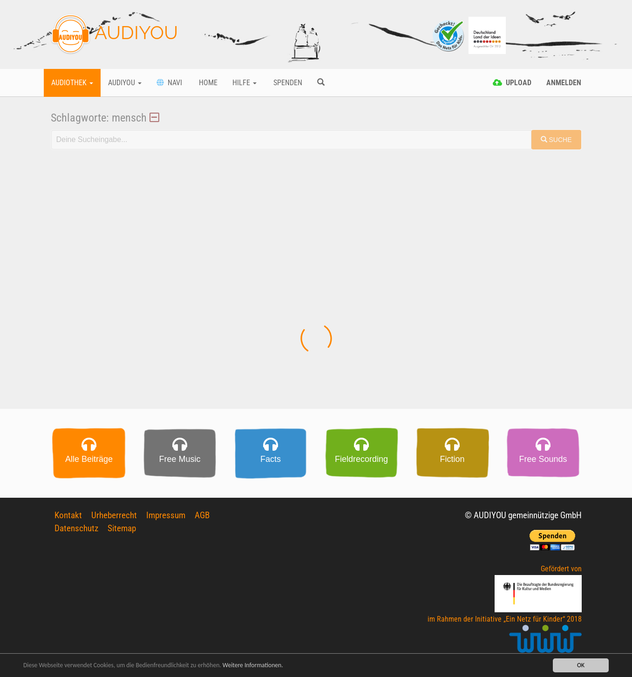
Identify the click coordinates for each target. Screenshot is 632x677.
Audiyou (125, 82)
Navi (169, 82)
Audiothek (72, 82)
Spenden (287, 82)
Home (207, 82)
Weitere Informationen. (253, 665)
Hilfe (244, 82)
